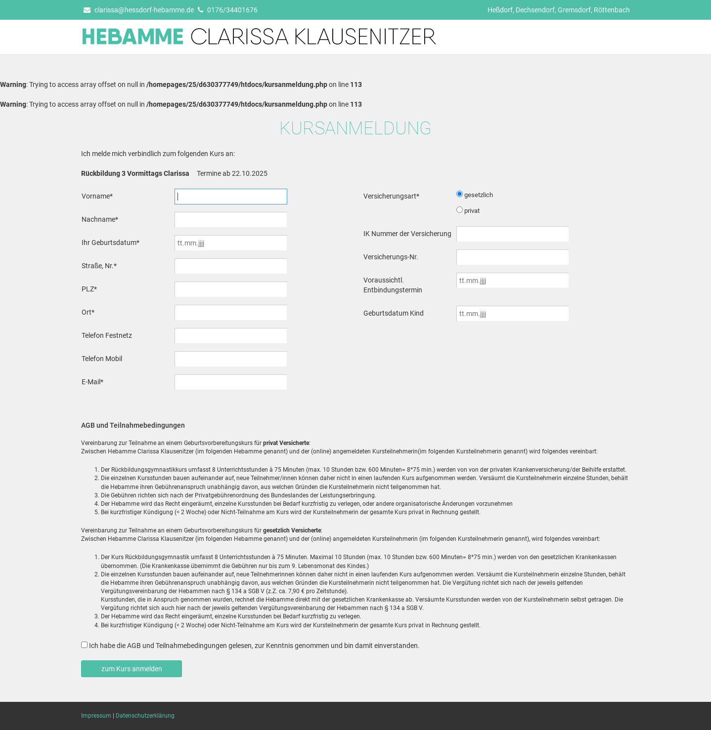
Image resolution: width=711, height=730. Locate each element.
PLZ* (89, 289)
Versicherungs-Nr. (390, 257)
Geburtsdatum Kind (393, 313)
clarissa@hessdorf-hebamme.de (139, 10)
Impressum (96, 715)
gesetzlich (478, 195)
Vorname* (97, 196)
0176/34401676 (228, 10)
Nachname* (100, 219)
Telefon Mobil (102, 359)
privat (472, 210)
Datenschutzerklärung (145, 715)
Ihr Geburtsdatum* (110, 242)
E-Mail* (92, 382)
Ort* (88, 312)
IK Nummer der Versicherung (407, 234)
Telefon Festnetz (107, 335)
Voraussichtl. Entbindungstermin (392, 285)
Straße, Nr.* (99, 266)
